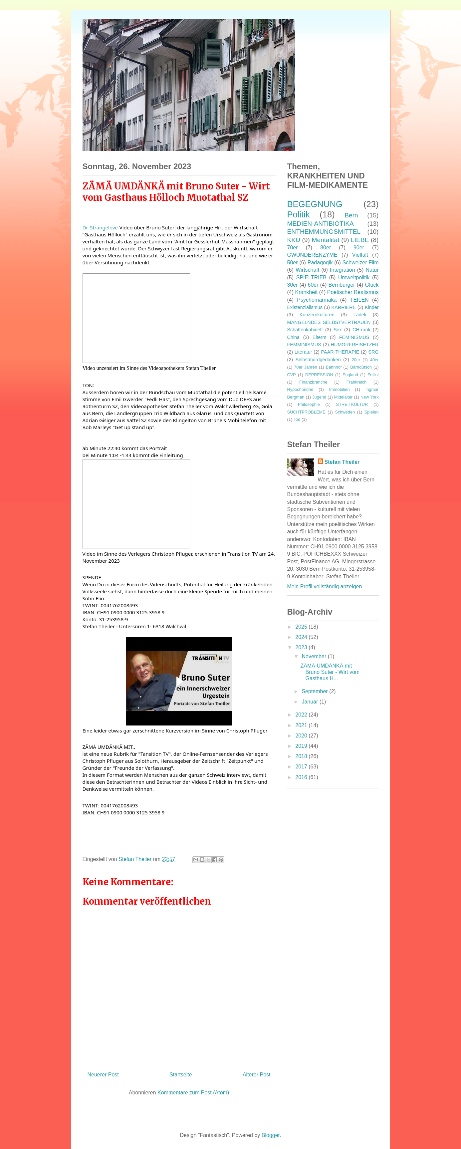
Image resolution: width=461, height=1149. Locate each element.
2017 (302, 766)
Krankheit (306, 292)
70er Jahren (305, 367)
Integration (342, 270)
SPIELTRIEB (311, 277)
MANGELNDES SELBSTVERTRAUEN (329, 322)
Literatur (303, 352)
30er (292, 285)
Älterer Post (257, 1074)
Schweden (345, 412)
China (293, 337)
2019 (302, 746)
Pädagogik (320, 262)
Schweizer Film (361, 262)
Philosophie (309, 404)
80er (325, 247)
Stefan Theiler (342, 462)
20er (355, 359)
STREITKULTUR (352, 404)
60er (313, 285)
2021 (302, 725)
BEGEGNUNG (315, 204)
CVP (291, 374)
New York (369, 397)
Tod (297, 419)
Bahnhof (334, 367)
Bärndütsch (361, 367)
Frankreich (356, 382)
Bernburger (342, 285)
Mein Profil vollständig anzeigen (324, 586)
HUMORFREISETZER (355, 344)
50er (292, 262)
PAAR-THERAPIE (340, 352)
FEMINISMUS (354, 337)
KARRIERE (344, 307)
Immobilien (339, 389)
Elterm (320, 337)
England (350, 374)
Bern (351, 215)
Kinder (372, 307)
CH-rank (361, 329)
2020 (302, 735)
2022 (302, 715)
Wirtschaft (307, 270)
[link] (100, 227)
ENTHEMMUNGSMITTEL (324, 231)
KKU (293, 239)
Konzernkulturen (317, 314)
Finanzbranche (313, 382)
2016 (302, 777)
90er (358, 247)
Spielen (371, 412)
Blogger (271, 1135)
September (315, 691)
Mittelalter (343, 397)
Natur (371, 270)
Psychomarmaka (317, 300)
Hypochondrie (300, 389)
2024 (302, 637)
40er (374, 359)
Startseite (180, 1074)
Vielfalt (360, 255)
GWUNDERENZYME (312, 255)
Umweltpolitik (353, 277)
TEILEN (359, 300)
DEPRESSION (319, 374)
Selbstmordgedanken (318, 359)
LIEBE (360, 239)
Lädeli (359, 314)
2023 (302, 647)
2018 (302, 756)
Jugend (319, 397)
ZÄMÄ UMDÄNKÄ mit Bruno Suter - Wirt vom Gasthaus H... (329, 672)
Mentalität (325, 239)
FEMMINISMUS (304, 344)
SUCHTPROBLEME (306, 412)
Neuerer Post (103, 1074)
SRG (373, 352)
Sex (338, 329)
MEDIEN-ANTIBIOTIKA (320, 223)
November (315, 656)
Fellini (372, 374)
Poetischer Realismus (353, 292)
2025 (302, 627)
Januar (310, 702)
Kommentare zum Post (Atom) (193, 1092)
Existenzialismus (305, 307)
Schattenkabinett (305, 329)
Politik (298, 214)
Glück (372, 285)
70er (292, 247)
